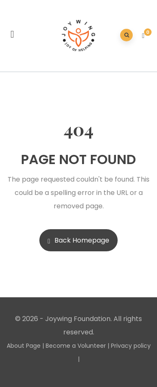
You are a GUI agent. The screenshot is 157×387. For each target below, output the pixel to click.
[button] (144, 36)
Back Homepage (78, 240)
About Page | (25, 345)
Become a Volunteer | (77, 345)
